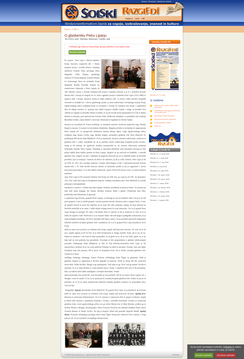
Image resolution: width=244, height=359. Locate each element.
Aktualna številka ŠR (161, 42)
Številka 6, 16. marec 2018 (159, 179)
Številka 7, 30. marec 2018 (159, 175)
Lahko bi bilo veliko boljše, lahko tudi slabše (166, 106)
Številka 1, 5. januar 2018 (159, 200)
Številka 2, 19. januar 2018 (159, 196)
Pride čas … (158, 126)
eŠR (75, 29)
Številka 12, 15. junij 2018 (159, 154)
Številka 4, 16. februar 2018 (160, 187)
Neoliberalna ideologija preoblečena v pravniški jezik (167, 111)
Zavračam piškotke (225, 355)
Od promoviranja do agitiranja (165, 119)
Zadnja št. (129, 18)
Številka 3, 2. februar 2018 (159, 192)
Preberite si (228, 347)
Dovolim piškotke (77, 52)
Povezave (152, 1)
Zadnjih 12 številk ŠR (160, 150)
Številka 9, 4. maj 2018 (158, 166)
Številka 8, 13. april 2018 (159, 171)
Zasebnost (176, 355)
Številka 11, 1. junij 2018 (159, 158)
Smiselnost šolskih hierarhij (164, 116)
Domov (144, 1)
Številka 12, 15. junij (157, 95)
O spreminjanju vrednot (162, 123)
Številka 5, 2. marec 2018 (159, 183)
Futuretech (106, 355)
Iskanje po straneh (164, 1)
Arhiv (137, 18)
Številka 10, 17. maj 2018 (159, 162)
